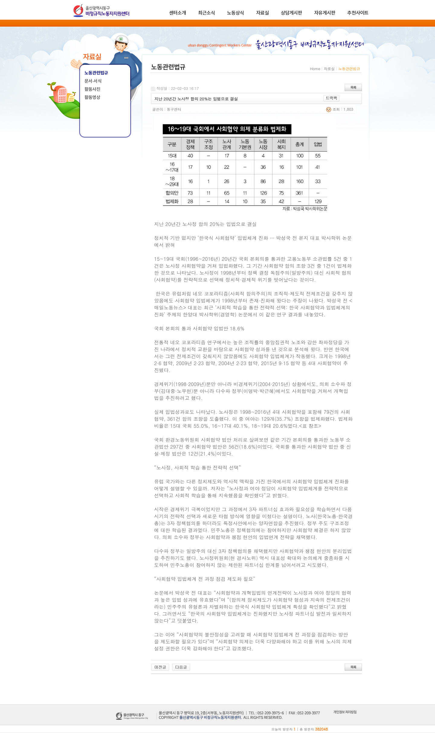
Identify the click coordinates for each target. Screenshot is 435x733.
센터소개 (177, 13)
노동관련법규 (96, 73)
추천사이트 (358, 13)
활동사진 (92, 89)
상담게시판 (291, 13)
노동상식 (235, 13)
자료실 (262, 13)
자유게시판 (324, 13)
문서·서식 (93, 81)
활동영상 (92, 97)
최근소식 (206, 13)
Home (315, 68)
